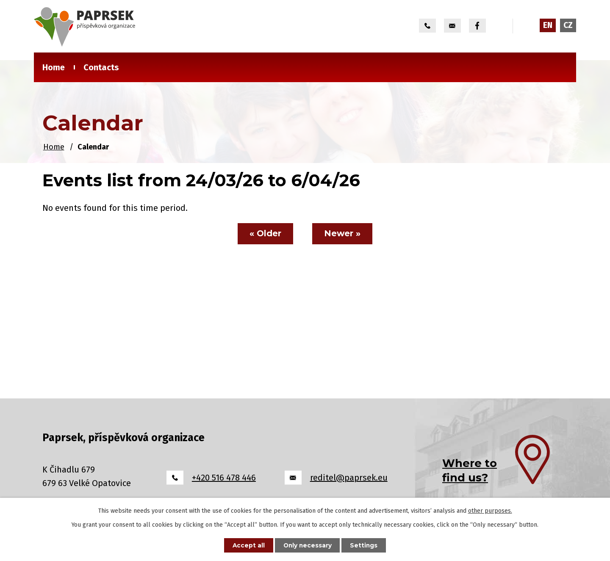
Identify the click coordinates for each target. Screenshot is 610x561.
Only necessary (307, 545)
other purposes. (490, 510)
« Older (264, 234)
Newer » (343, 234)
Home (53, 67)
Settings (366, 545)
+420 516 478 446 (224, 478)
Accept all (246, 545)
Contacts (101, 67)
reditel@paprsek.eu (349, 478)
